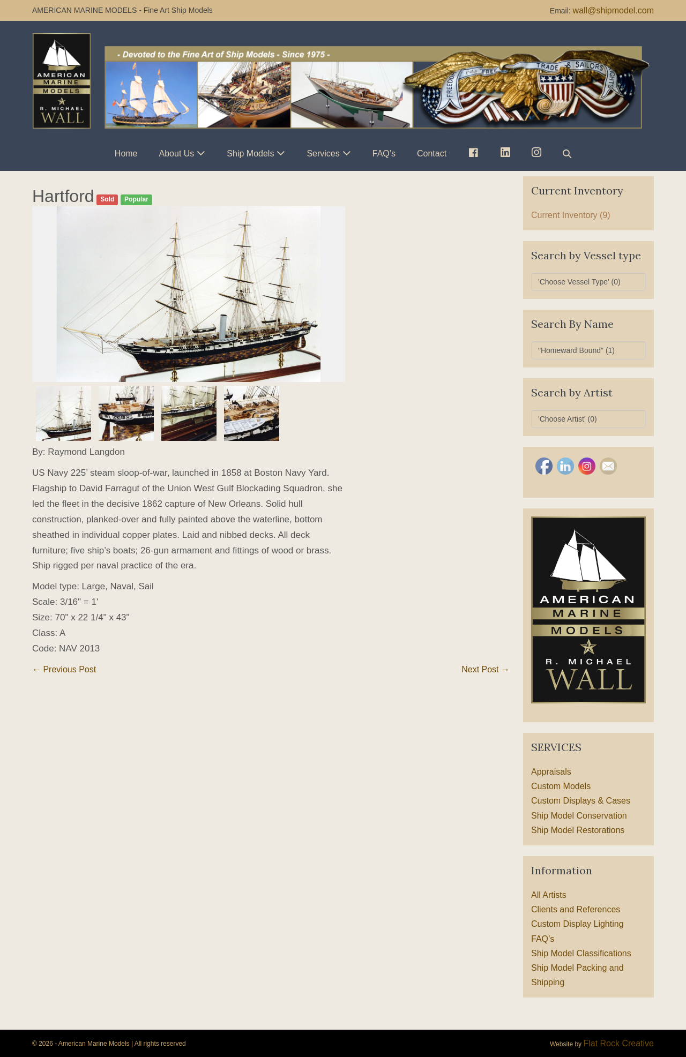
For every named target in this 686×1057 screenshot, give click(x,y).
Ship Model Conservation (579, 815)
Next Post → (485, 669)
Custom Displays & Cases (580, 800)
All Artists (548, 894)
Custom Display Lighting (577, 923)
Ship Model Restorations (577, 830)
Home (126, 153)
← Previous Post (64, 669)
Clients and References (575, 909)
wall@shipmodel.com (613, 10)
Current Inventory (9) (570, 215)
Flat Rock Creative (618, 1043)
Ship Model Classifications (581, 953)
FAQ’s (384, 153)
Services (323, 153)
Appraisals (551, 771)
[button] (567, 153)
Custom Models (561, 786)
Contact (431, 153)
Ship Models (250, 153)
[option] (188, 294)
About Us (177, 153)
